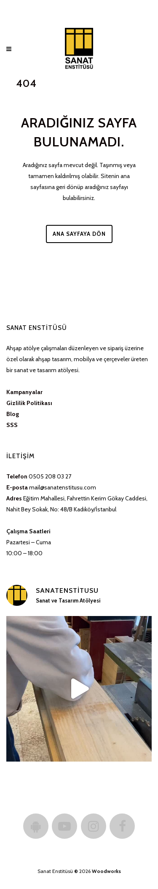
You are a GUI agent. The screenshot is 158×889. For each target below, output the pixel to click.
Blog (12, 414)
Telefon (16, 476)
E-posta (17, 487)
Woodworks (106, 871)
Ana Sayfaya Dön (79, 233)
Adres (14, 498)
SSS (12, 425)
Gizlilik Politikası (29, 403)
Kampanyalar (24, 392)
